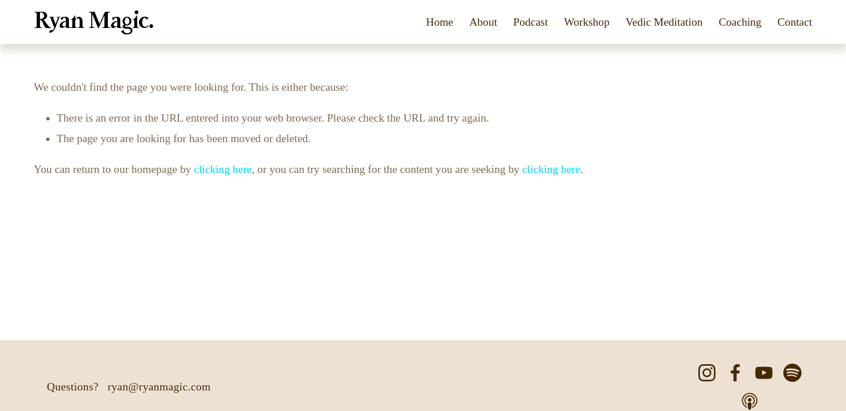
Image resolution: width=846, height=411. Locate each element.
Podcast (530, 22)
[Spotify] (792, 373)
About (483, 22)
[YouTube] (764, 373)
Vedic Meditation (663, 22)
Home (439, 22)
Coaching (740, 22)
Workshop (586, 22)
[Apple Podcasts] (750, 401)
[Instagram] (707, 373)
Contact (795, 22)
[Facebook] (735, 373)
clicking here (223, 169)
